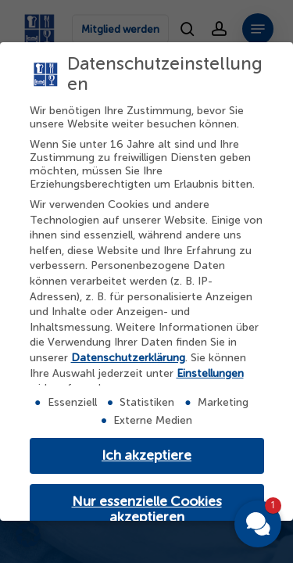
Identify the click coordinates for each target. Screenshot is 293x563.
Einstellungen (210, 373)
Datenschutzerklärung (128, 357)
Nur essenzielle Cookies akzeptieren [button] (147, 509)
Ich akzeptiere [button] (146, 455)
